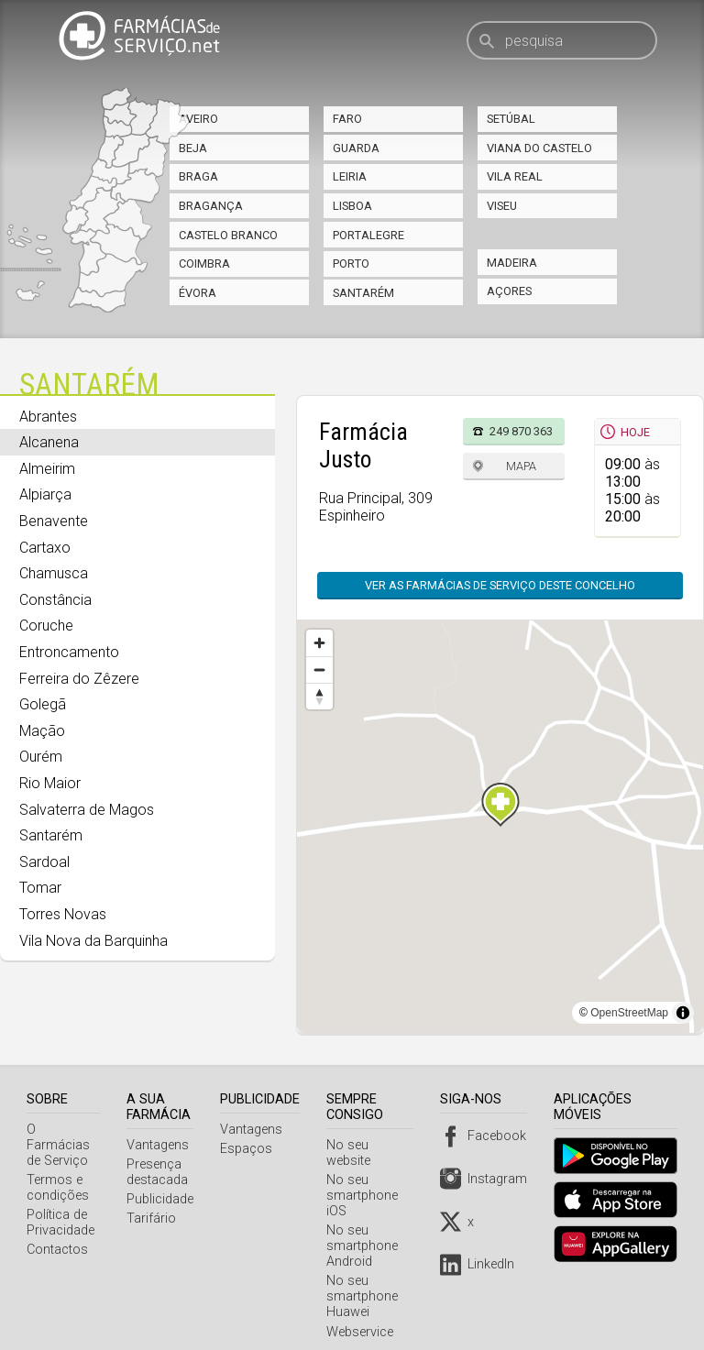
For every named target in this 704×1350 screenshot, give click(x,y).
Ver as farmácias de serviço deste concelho (500, 585)
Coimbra (204, 263)
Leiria (350, 176)
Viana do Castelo (539, 148)
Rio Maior (50, 783)
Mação (42, 731)
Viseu (502, 206)
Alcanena (49, 442)
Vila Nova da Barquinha (93, 940)
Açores (509, 291)
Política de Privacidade (60, 1207)
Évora (197, 293)
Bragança (211, 206)
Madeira (512, 262)
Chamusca (53, 573)
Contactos (57, 1234)
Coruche (46, 625)
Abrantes (48, 416)
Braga (198, 176)
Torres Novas (62, 914)
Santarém (363, 293)
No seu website (375, 1144)
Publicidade (163, 1199)
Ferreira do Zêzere (79, 678)
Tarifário (155, 1218)
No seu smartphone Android (366, 1230)
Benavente (53, 521)
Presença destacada (161, 1171)
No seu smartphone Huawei (366, 1280)
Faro (347, 119)
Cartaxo (45, 547)
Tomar (40, 887)
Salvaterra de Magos (86, 809)
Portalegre (368, 235)
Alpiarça (45, 494)
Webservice (363, 1315)
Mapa (521, 466)
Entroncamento (69, 652)
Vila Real (515, 176)
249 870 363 (521, 431)
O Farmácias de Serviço (65, 1136)
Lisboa (352, 206)
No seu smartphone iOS (366, 1179)
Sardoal (44, 862)
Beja (193, 148)
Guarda (356, 148)
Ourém (40, 756)
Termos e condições (58, 1171)
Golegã (42, 704)
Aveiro (198, 119)
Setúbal (511, 119)
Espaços (250, 1148)
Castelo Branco (228, 235)
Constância (55, 600)
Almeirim (47, 468)
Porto (351, 263)
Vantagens (161, 1144)
